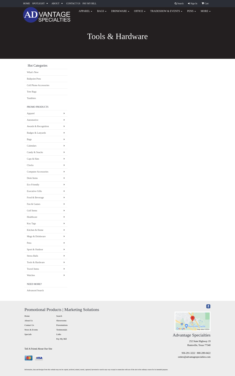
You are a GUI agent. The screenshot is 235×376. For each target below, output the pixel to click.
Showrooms (61, 320)
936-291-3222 (188, 353)
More (206, 13)
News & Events (31, 329)
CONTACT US (73, 3)
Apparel (85, 13)
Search (59, 316)
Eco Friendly (33, 184)
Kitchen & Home (35, 230)
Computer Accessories (37, 171)
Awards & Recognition (38, 126)
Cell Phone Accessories (38, 85)
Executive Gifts (34, 191)
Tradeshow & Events (166, 13)
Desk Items (32, 178)
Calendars (32, 145)
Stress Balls (32, 255)
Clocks (30, 165)
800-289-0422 (204, 353)
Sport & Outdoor (35, 249)
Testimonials (61, 329)
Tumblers (31, 98)
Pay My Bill (61, 339)
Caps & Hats (33, 158)
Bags (101, 13)
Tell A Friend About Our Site (38, 348)
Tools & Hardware (36, 262)
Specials (27, 334)
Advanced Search (35, 290)
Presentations (62, 325)
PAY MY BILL (89, 3)
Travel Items (33, 269)
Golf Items (32, 210)
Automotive (32, 120)
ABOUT (55, 3)
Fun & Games (33, 204)
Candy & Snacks (35, 152)
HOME (26, 3)
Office (139, 13)
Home (27, 316)
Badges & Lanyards (36, 132)
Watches (31, 275)
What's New (33, 72)
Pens (191, 13)
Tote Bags (32, 91)
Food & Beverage (35, 197)
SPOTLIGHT (38, 3)
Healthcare (32, 217)
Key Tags (31, 223)
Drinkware (120, 13)
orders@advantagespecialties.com (194, 357)
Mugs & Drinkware (36, 236)
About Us (28, 320)
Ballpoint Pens (34, 78)
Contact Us (29, 325)
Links (58, 334)
